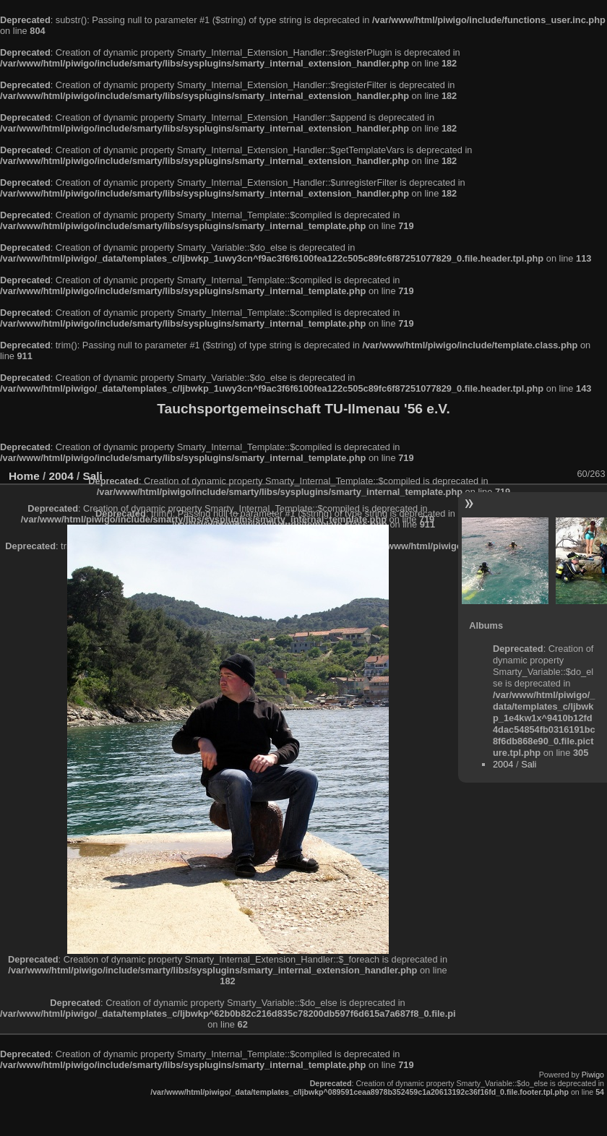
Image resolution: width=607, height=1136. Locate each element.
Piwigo (593, 1074)
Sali (528, 764)
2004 (503, 764)
